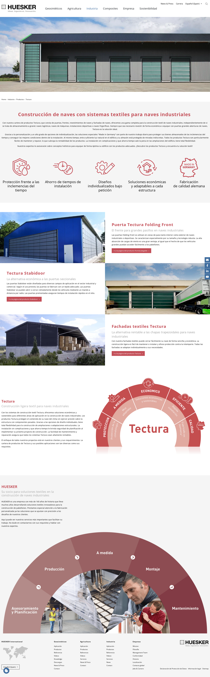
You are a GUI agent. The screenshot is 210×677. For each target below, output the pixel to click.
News (108, 662)
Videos (56, 656)
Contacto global (138, 665)
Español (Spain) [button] (9, 667)
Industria (92, 8)
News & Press (167, 3)
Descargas (58, 662)
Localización (137, 662)
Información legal (194, 669)
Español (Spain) (192, 3)
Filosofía (136, 649)
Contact (57, 669)
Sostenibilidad (148, 8)
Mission (135, 646)
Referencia (58, 652)
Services (83, 659)
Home (3, 99)
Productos (20, 99)
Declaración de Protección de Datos (173, 669)
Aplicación (58, 646)
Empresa (128, 8)
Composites (110, 8)
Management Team (140, 652)
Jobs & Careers (138, 669)
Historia (136, 659)
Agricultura (74, 8)
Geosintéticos (53, 8)
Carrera (179, 3)
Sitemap (205, 669)
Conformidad (137, 656)
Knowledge (58, 659)
